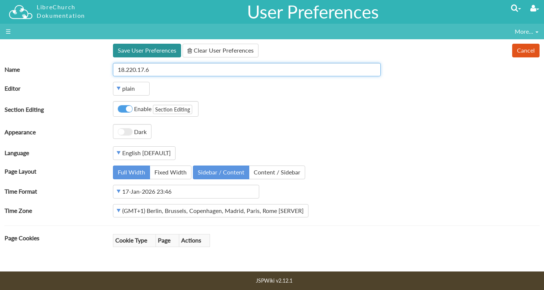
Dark (132, 132)
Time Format (20, 191)
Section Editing (24, 109)
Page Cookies (21, 237)
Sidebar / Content (221, 172)
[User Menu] (534, 8)
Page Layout (20, 171)
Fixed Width (170, 172)
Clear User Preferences (220, 50)
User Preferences (313, 11)
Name (12, 69)
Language (16, 152)
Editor (12, 88)
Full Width (131, 172)
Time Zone (18, 210)
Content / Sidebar (277, 172)
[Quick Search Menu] (516, 8)
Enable (155, 109)
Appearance (20, 132)
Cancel (526, 50)
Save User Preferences (147, 50)
